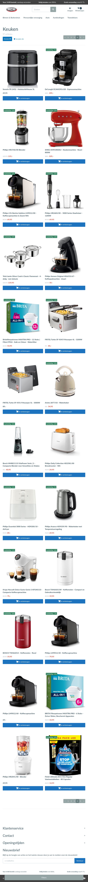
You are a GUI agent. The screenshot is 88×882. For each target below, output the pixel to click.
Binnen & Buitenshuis (11, 17)
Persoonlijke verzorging (32, 17)
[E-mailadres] (39, 860)
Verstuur (79, 861)
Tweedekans (72, 17)
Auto (48, 17)
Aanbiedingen (58, 17)
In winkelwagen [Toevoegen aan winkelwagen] (23, 98)
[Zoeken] (53, 9)
